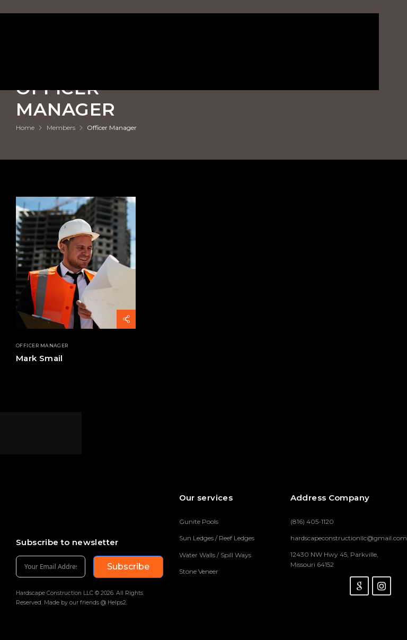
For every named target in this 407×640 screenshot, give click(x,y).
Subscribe (128, 567)
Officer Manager (42, 345)
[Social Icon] (359, 585)
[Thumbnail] (76, 263)
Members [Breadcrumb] (61, 127)
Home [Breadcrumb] (25, 127)
